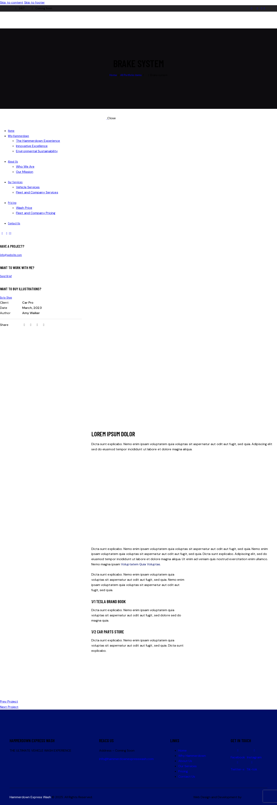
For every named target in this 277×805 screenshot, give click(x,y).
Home (113, 75)
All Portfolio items (131, 75)
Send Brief (6, 276)
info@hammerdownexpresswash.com (126, 759)
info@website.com (11, 255)
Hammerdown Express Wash (30, 797)
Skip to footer (34, 2)
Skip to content (11, 2)
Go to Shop (6, 297)
